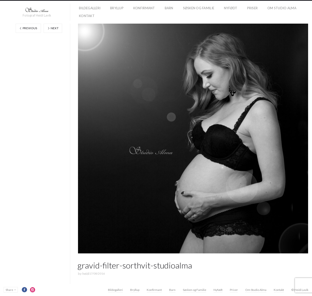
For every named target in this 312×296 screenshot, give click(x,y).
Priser (252, 8)
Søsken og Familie (198, 8)
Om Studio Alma (281, 8)
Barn (169, 8)
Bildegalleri (89, 8)
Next (52, 28)
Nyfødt (230, 8)
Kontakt (87, 16)
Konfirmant (144, 8)
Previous (28, 28)
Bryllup (117, 8)
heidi (85, 274)
